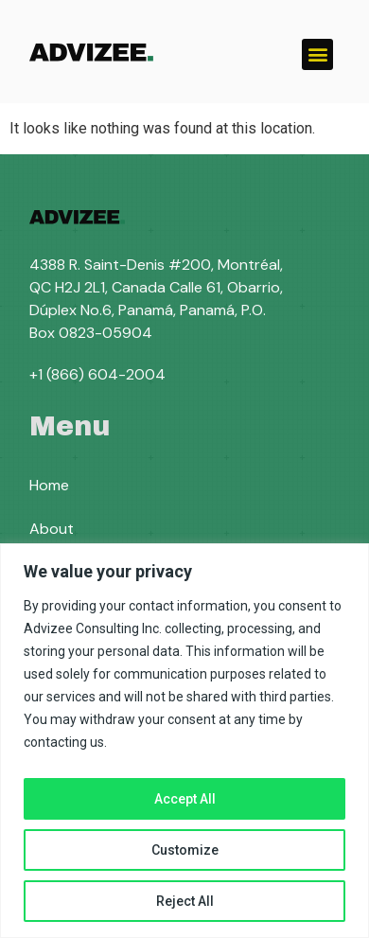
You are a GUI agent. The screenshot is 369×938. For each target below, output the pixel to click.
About (51, 529)
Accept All (185, 798)
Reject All (185, 901)
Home (49, 485)
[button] (317, 54)
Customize (185, 850)
